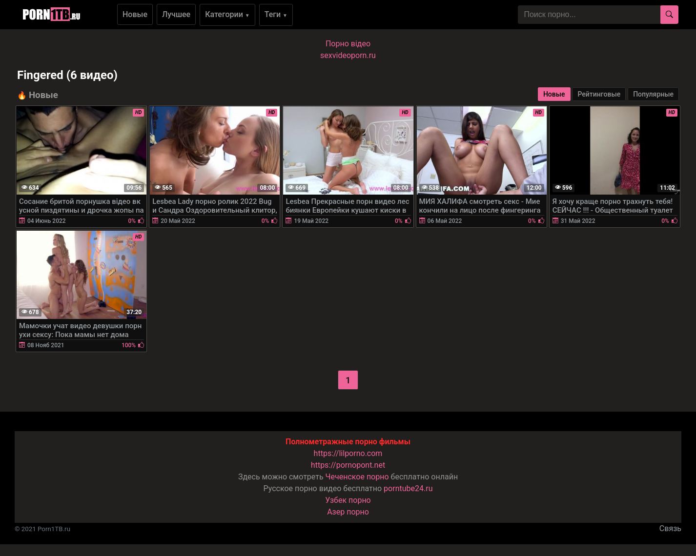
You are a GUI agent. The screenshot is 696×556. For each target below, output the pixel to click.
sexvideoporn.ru (348, 55)
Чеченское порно (357, 476)
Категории (227, 14)
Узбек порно (348, 500)
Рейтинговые (598, 94)
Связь (670, 528)
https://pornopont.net (348, 465)
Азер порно (348, 511)
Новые (135, 14)
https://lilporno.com (348, 453)
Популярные (653, 94)
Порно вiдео (348, 43)
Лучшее (176, 14)
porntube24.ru (408, 488)
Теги (276, 14)
